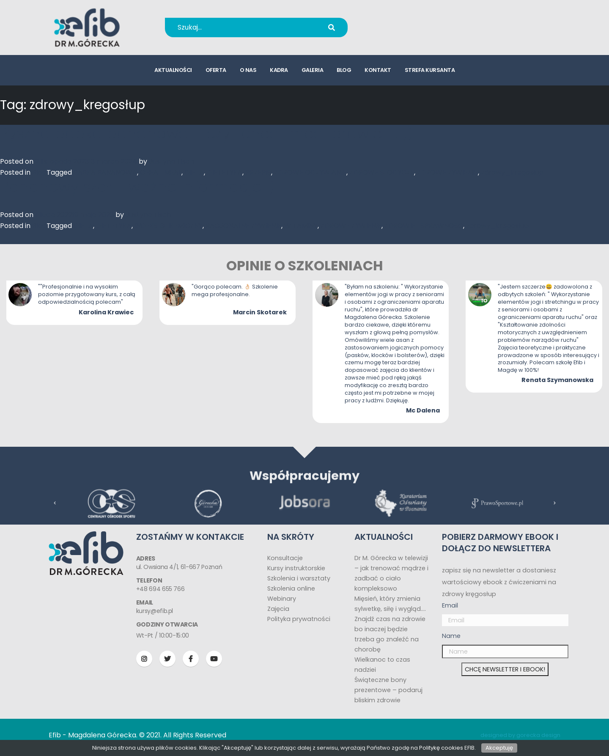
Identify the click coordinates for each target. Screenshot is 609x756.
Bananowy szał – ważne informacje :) (137, 186)
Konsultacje (285, 558)
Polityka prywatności (298, 619)
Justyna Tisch (171, 161)
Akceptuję (499, 748)
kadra (279, 70)
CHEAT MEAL (160, 172)
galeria (313, 70)
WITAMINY (301, 226)
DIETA (194, 172)
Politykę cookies (441, 748)
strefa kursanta (430, 70)
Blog (39, 172)
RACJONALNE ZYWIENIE (243, 226)
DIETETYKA (224, 172)
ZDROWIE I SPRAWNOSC (423, 226)
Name (451, 636)
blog (344, 70)
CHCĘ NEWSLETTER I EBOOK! (505, 669)
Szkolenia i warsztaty (298, 578)
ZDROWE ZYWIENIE (447, 172)
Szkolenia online (291, 588)
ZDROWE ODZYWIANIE (310, 172)
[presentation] (55, 512)
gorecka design (538, 735)
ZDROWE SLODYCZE (381, 172)
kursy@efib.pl (406, 33)
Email (450, 605)
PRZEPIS (258, 172)
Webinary (281, 598)
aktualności (173, 70)
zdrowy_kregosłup (512, 172)
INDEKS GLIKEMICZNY (168, 226)
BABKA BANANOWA (105, 172)
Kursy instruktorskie (296, 568)
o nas (248, 70)
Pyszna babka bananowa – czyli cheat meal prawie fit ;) (206, 133)
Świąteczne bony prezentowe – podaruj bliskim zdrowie (388, 690)
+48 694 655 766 (412, 22)
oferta (216, 70)
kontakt (378, 70)
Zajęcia (278, 609)
